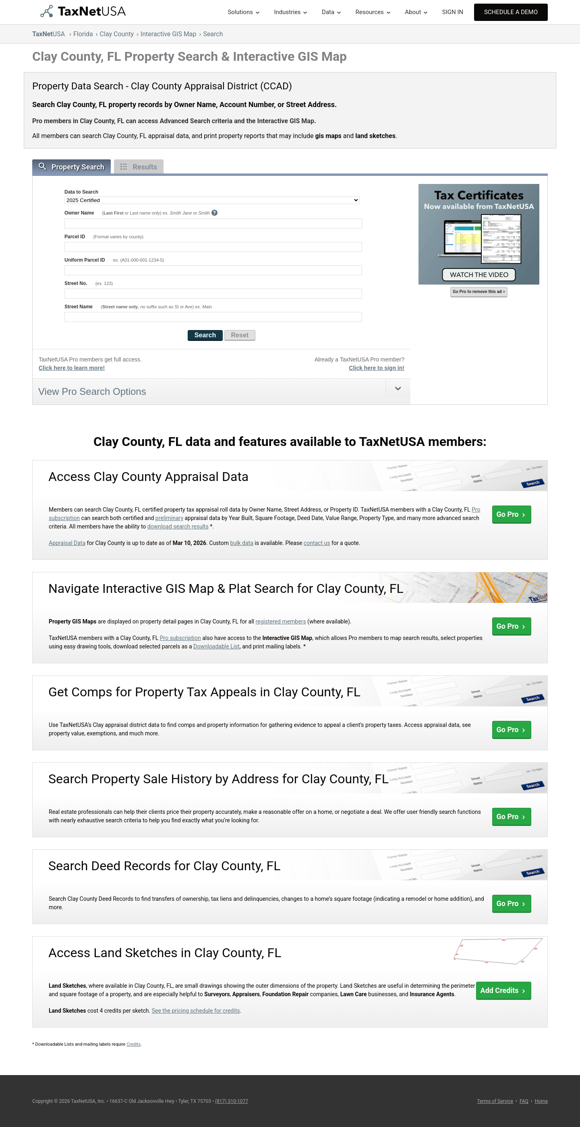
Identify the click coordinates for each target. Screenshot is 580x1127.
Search (213, 34)
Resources (370, 12)
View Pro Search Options (92, 391)
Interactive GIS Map (169, 34)
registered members (280, 621)
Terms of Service (495, 1101)
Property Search (71, 167)
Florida (83, 34)
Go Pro (512, 514)
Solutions (240, 12)
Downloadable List (216, 646)
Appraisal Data (67, 543)
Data (328, 12)
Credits (133, 1044)
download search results (178, 526)
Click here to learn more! (72, 368)
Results (138, 167)
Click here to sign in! (376, 368)
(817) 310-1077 (231, 1101)
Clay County (117, 34)
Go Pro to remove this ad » (479, 291)
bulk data (241, 543)
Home (541, 1101)
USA (49, 34)
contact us (317, 543)
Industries (287, 12)
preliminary (169, 518)
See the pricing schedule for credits (196, 1010)
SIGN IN (452, 12)
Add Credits (504, 990)
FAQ (524, 1101)
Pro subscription (180, 638)
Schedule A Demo (511, 12)
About (413, 12)
